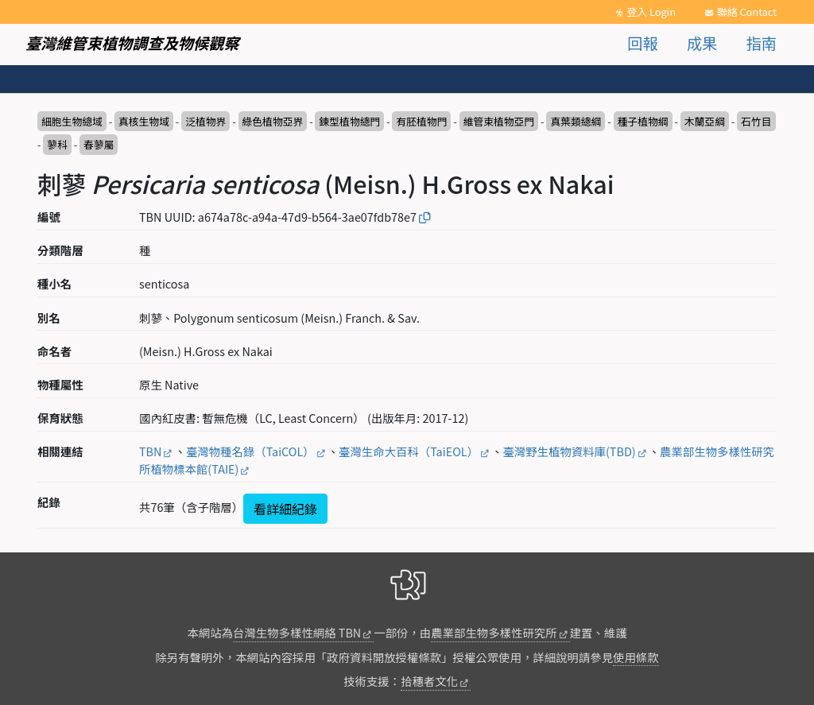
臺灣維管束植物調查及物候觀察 (132, 43)
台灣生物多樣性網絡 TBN (297, 632)
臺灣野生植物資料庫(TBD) (568, 451)
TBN (150, 451)
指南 (761, 43)
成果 (702, 43)
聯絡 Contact (747, 11)
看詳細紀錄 (285, 508)
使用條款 (636, 657)
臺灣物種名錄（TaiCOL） (250, 451)
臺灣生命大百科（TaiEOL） (409, 451)
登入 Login (651, 11)
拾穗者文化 (429, 680)
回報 (642, 43)
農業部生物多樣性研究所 (493, 632)
